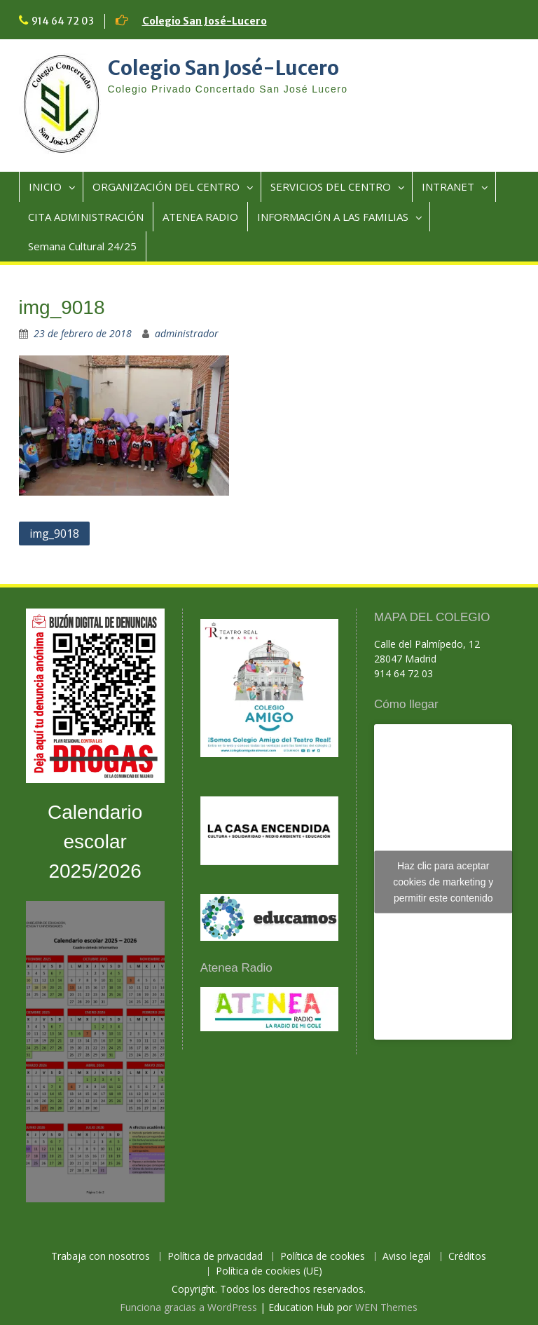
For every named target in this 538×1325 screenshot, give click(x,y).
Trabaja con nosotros (100, 1256)
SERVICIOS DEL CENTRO (330, 186)
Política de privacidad (215, 1256)
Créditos (467, 1256)
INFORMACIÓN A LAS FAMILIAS (332, 217)
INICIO (45, 186)
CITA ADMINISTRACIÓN (86, 217)
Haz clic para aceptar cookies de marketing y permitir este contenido (443, 881)
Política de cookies (322, 1256)
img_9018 (54, 533)
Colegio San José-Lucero (204, 21)
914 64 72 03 (63, 21)
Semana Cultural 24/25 (82, 246)
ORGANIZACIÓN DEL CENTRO (166, 186)
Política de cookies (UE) (269, 1271)
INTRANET (448, 186)
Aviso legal (406, 1256)
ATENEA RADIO (200, 217)
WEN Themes (386, 1307)
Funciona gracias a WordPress (188, 1307)
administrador (187, 333)
